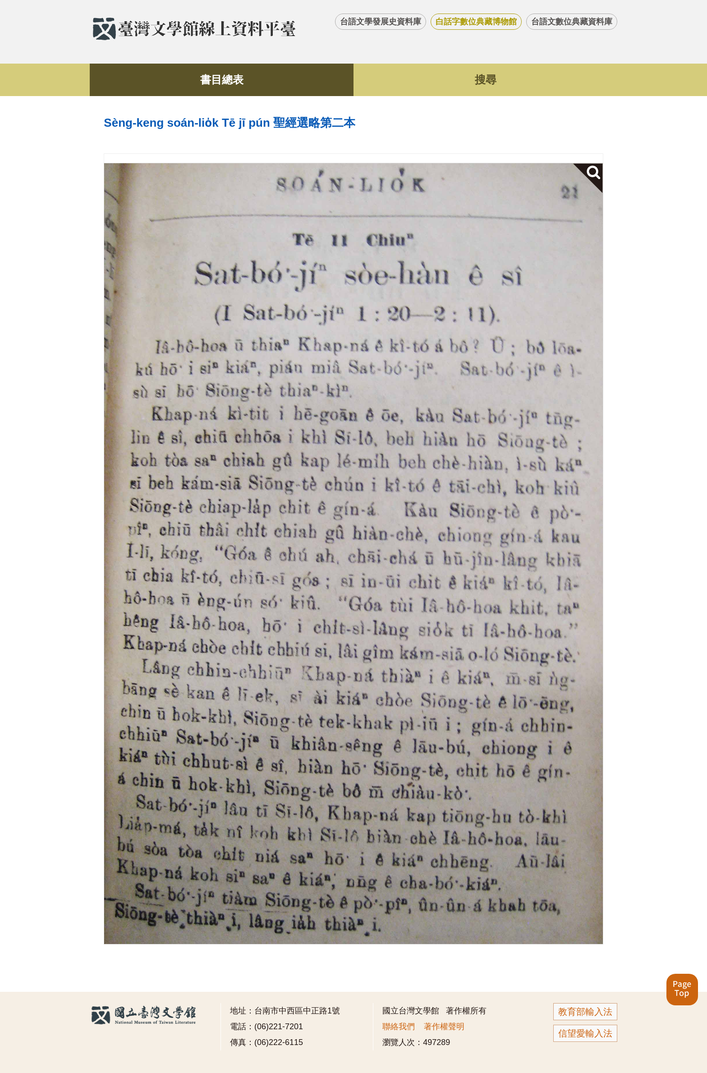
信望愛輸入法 (585, 1033)
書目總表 (221, 80)
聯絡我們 (398, 1026)
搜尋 (485, 80)
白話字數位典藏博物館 (476, 21)
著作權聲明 (444, 1026)
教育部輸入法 (585, 1012)
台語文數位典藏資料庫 (571, 21)
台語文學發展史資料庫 (380, 21)
